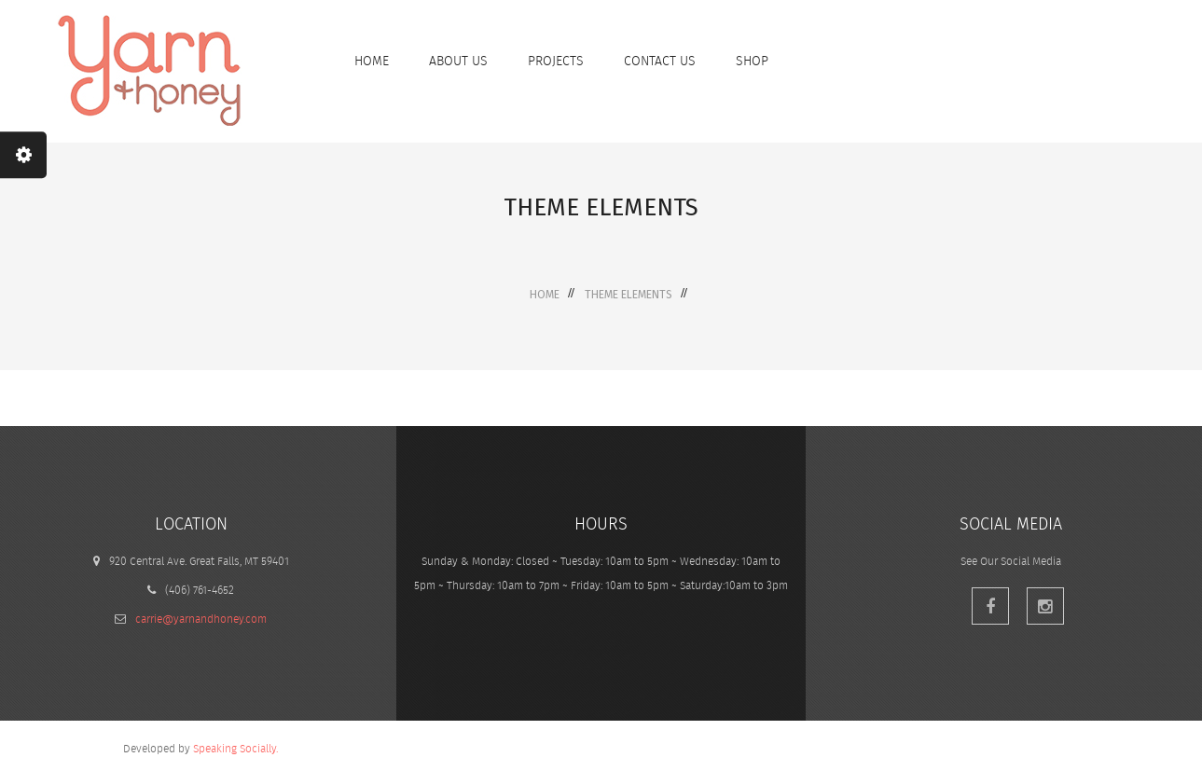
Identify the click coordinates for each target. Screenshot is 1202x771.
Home (545, 294)
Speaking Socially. (235, 748)
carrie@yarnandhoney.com (201, 618)
